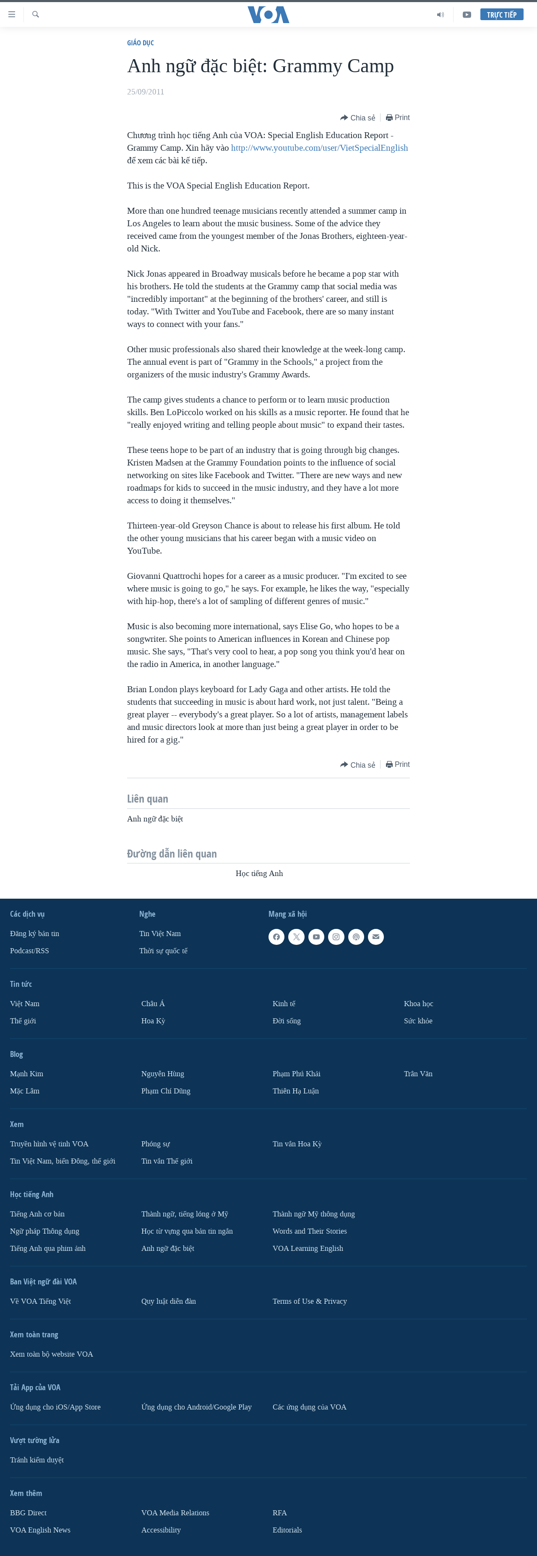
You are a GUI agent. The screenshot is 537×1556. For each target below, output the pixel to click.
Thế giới (23, 1021)
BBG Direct (28, 1513)
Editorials (287, 1530)
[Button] (357, 118)
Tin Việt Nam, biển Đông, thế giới (62, 1161)
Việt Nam (24, 1004)
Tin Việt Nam (160, 934)
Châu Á (153, 1004)
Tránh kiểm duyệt (37, 1460)
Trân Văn (418, 1074)
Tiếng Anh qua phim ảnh (48, 1248)
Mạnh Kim (26, 1074)
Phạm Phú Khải (297, 1074)
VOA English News (40, 1530)
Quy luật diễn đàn (168, 1301)
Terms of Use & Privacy (310, 1301)
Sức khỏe (418, 1021)
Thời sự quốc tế (163, 951)
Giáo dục (140, 42)
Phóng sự (155, 1144)
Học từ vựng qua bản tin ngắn (187, 1231)
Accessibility (161, 1530)
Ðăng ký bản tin (34, 934)
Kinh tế (284, 1004)
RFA (280, 1513)
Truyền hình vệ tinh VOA (49, 1144)
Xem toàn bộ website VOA (51, 1354)
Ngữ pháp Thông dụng (44, 1231)
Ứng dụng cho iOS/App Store (55, 1407)
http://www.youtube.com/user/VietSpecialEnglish (319, 148)
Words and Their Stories (310, 1231)
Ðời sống (287, 1021)
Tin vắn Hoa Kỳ (297, 1144)
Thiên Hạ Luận (296, 1091)
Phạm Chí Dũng (165, 1091)
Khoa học (418, 1004)
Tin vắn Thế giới (167, 1161)
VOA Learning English (308, 1248)
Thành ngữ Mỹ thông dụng (314, 1214)
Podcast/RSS (29, 951)
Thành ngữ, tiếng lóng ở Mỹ (184, 1214)
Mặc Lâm (24, 1091)
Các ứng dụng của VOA (310, 1407)
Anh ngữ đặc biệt (167, 1248)
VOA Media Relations (175, 1513)
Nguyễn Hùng (162, 1074)
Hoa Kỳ (153, 1021)
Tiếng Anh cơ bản (37, 1214)
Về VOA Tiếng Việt (40, 1301)
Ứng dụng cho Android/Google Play (196, 1407)
